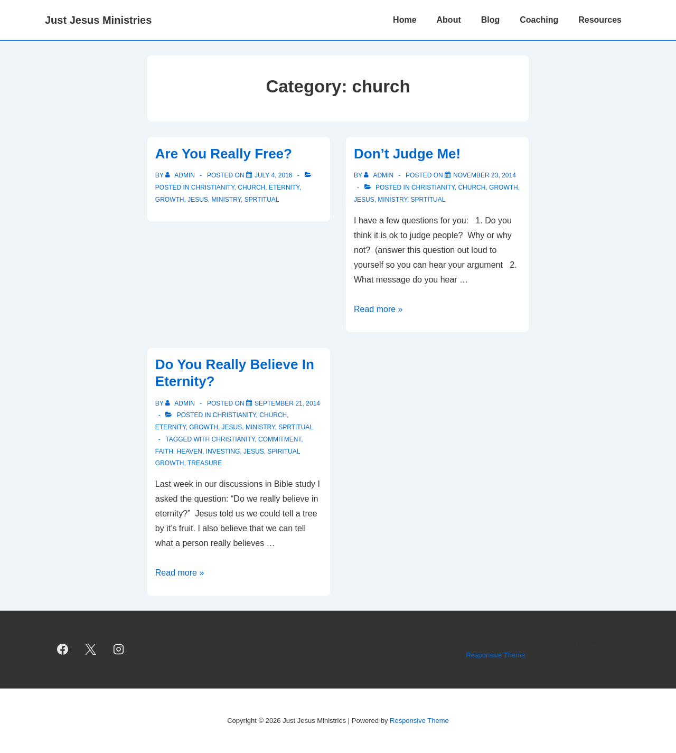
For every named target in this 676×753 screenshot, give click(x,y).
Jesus (197, 199)
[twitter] (91, 649)
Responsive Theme (495, 655)
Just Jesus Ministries (98, 20)
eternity (284, 187)
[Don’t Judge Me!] (484, 175)
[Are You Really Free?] (274, 175)
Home (404, 19)
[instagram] (119, 649)
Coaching (539, 19)
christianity (212, 187)
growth (169, 199)
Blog (490, 19)
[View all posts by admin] (180, 175)
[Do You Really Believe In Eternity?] (287, 403)
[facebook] (63, 649)
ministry (226, 199)
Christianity (233, 439)
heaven (189, 451)
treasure (204, 463)
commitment (279, 439)
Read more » (378, 309)
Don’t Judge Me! (407, 154)
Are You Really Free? (223, 154)
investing (223, 451)
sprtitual (262, 199)
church (251, 187)
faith (164, 451)
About (449, 19)
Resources (600, 19)
